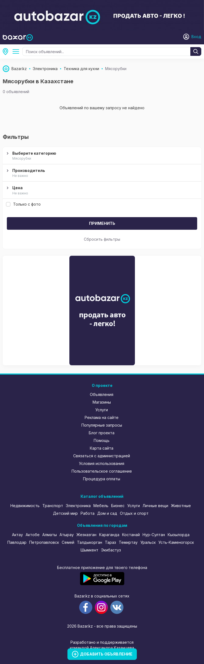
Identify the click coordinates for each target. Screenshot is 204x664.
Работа (87, 513)
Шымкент (89, 550)
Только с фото (23, 204)
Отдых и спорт (134, 513)
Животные (181, 505)
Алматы (49, 534)
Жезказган (86, 534)
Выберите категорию (101, 156)
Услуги (101, 409)
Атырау (67, 534)
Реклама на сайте (102, 417)
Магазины (102, 402)
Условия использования (101, 463)
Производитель (101, 173)
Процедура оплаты (101, 478)
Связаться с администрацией (101, 455)
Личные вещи (155, 505)
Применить (102, 223)
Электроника (78, 505)
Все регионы (7, 51)
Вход (196, 36)
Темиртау (128, 542)
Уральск (148, 542)
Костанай (131, 534)
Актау (17, 534)
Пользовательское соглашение (102, 471)
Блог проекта (101, 432)
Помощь (102, 440)
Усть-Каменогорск (176, 542)
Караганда (109, 534)
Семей (68, 542)
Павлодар (16, 542)
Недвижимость (25, 505)
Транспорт (52, 505)
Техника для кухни (17, 51)
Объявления (101, 394)
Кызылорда (179, 534)
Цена (101, 190)
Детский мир (65, 513)
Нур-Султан (154, 534)
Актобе (33, 534)
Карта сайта (101, 448)
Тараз (110, 542)
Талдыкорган (89, 542)
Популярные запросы (101, 425)
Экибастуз (111, 550)
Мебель (100, 505)
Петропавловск (44, 542)
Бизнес (118, 505)
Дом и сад (107, 513)
